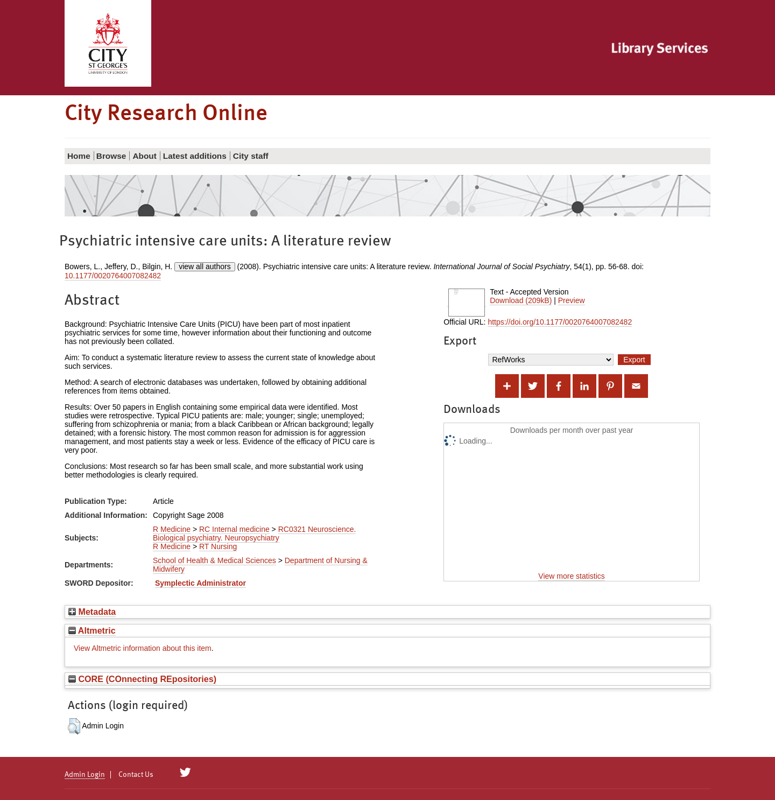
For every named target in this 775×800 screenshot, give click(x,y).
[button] (74, 726)
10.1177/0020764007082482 (113, 275)
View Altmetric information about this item (143, 648)
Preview (571, 300)
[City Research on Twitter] (185, 772)
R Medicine (172, 529)
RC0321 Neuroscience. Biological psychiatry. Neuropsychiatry (254, 533)
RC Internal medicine (234, 529)
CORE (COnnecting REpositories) (142, 679)
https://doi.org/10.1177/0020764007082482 (560, 322)
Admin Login (85, 774)
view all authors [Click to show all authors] (205, 266)
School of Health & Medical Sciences (214, 560)
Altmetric (92, 630)
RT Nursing (218, 546)
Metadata (92, 611)
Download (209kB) (521, 300)
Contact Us (135, 774)
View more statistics (571, 576)
